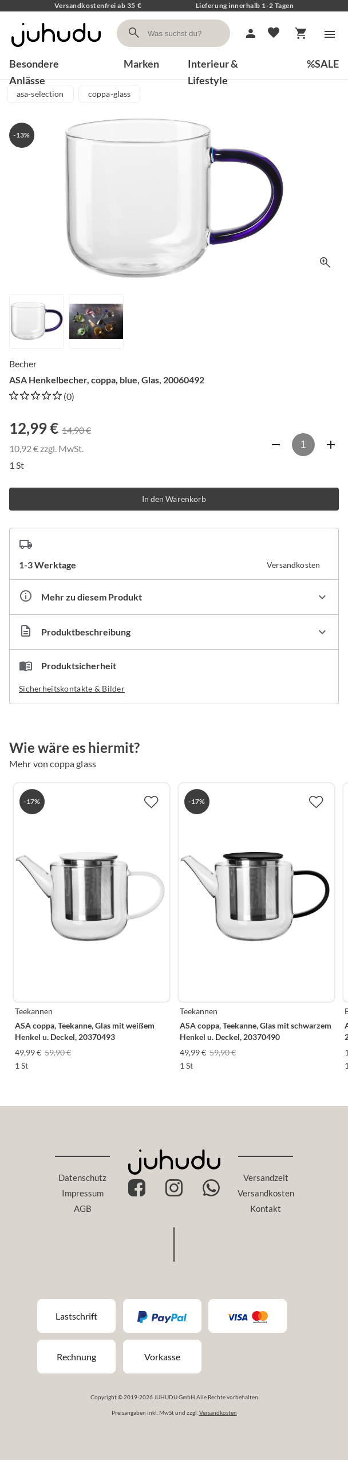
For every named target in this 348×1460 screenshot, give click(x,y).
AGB (83, 1208)
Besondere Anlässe (34, 64)
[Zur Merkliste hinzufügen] (151, 801)
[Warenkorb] (301, 33)
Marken (141, 63)
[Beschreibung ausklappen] (174, 632)
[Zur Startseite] (56, 50)
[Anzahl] (303, 444)
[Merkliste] (273, 33)
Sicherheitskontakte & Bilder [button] (72, 688)
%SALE (323, 63)
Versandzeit (265, 1177)
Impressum (83, 1193)
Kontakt (265, 1208)
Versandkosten (266, 1193)
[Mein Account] (250, 33)
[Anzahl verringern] (276, 444)
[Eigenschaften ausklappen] (174, 597)
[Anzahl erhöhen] (331, 444)
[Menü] (329, 34)
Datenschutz (82, 1177)
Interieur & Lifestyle (213, 64)
